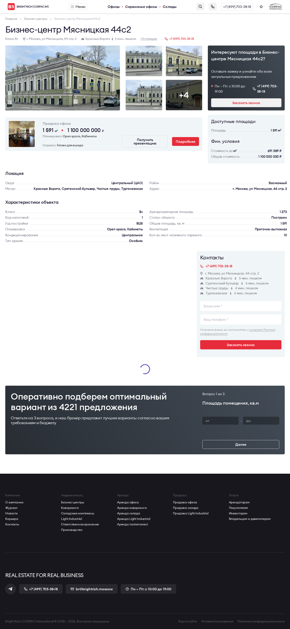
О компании (14, 502)
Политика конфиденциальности (261, 621)
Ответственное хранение (80, 524)
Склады (170, 6)
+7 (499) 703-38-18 (237, 6)
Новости (11, 513)
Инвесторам (238, 513)
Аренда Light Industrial (133, 519)
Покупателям (238, 508)
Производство (71, 530)
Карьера (11, 519)
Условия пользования (217, 621)
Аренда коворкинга (132, 508)
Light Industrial (71, 519)
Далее (240, 444)
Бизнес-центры (72, 502)
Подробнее (185, 141)
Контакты (12, 524)
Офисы (114, 6)
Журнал (11, 508)
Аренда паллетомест (132, 524)
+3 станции (148, 38)
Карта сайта (187, 621)
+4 (184, 95)
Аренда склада (128, 513)
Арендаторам (239, 502)
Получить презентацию (145, 141)
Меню (78, 6)
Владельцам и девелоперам (250, 519)
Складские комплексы (77, 513)
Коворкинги (70, 508)
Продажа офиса (185, 502)
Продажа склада (185, 508)
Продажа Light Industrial (190, 513)
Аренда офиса (128, 502)
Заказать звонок (212, 6)
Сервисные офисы (141, 6)
